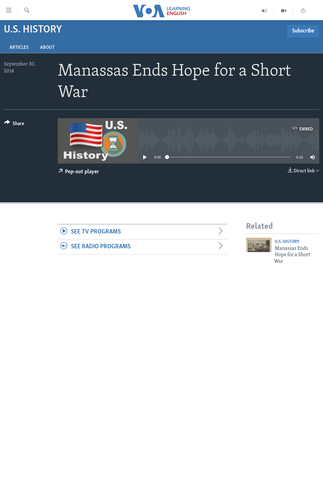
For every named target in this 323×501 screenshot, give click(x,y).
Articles (19, 47)
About (47, 47)
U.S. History (287, 241)
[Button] (14, 124)
